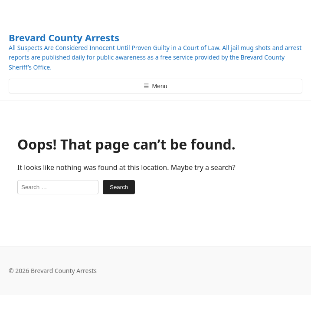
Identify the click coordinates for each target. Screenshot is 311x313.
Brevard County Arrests (64, 37)
